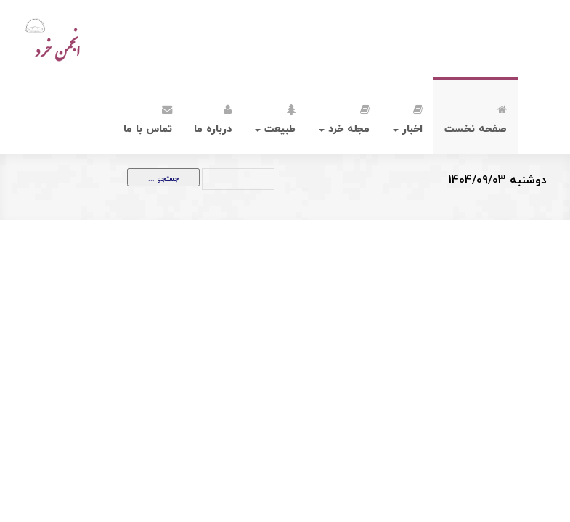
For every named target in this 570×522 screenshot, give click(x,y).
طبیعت (275, 117)
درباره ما (213, 117)
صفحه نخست (475, 117)
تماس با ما (147, 117)
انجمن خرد (84, 38)
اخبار (408, 117)
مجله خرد (344, 117)
